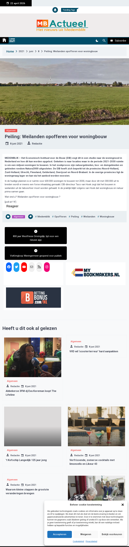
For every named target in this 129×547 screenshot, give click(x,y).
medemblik (44, 216)
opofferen (60, 216)
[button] (122, 504)
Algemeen (11, 130)
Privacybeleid (91, 541)
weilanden (89, 216)
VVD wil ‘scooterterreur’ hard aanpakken (93, 335)
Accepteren (59, 534)
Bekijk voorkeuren (112, 534)
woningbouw (107, 216)
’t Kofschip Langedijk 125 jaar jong (26, 444)
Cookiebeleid (78, 541)
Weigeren (85, 534)
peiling (75, 216)
